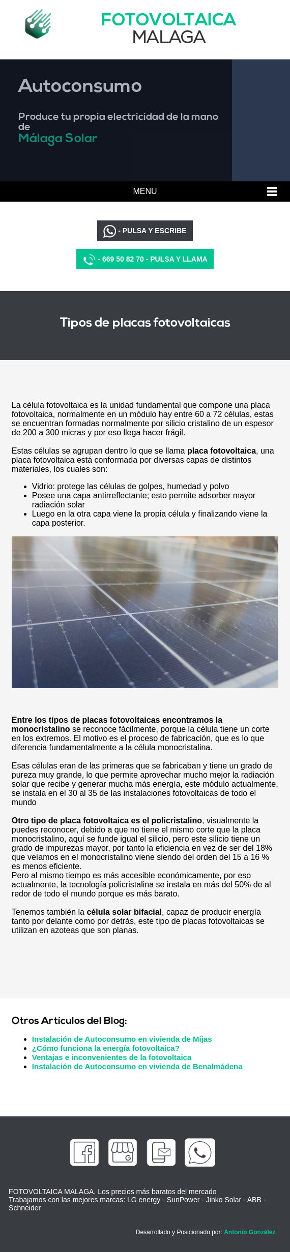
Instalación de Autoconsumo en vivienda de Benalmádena (137, 1066)
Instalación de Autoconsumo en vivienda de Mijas (122, 1039)
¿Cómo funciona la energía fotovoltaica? (106, 1048)
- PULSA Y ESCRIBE (144, 231)
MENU (145, 191)
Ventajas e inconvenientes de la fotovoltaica (111, 1057)
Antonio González (249, 1232)
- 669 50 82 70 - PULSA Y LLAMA (144, 259)
